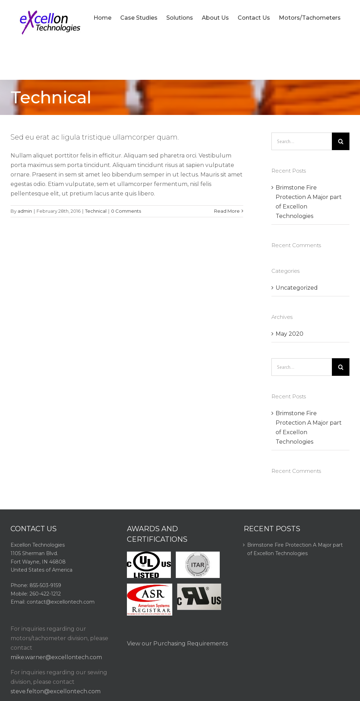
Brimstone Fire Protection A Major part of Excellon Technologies (295, 549)
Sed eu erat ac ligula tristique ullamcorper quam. (95, 137)
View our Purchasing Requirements (177, 643)
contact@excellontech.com (61, 602)
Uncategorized (297, 287)
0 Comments (126, 211)
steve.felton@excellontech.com (56, 691)
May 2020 (289, 333)
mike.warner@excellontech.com (56, 657)
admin (25, 211)
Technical (96, 211)
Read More (227, 211)
